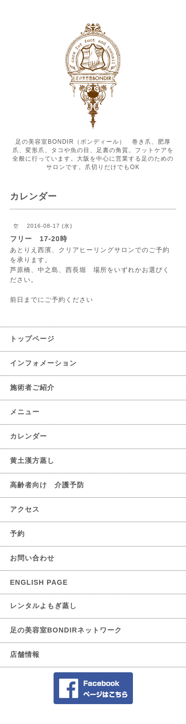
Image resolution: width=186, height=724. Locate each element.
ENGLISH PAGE (39, 582)
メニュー (25, 412)
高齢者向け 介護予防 (47, 485)
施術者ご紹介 (32, 387)
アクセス (25, 509)
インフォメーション (43, 363)
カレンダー (28, 436)
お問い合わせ (32, 558)
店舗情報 (25, 654)
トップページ (32, 339)
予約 (17, 534)
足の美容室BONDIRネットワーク (66, 630)
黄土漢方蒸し (32, 460)
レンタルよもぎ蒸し (43, 606)
